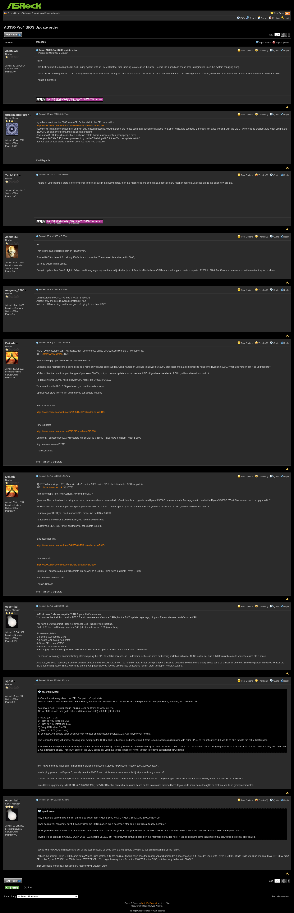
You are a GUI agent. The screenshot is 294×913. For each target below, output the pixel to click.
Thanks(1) (261, 237)
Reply (286, 50)
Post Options (245, 50)
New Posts (279, 13)
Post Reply (12, 34)
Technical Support (30, 13)
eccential (12, 606)
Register (276, 18)
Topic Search (263, 42)
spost (10, 681)
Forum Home (13, 13)
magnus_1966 (15, 290)
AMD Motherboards (50, 13)
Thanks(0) (261, 50)
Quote (276, 50)
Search (253, 18)
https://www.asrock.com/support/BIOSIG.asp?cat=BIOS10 (65, 431)
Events (262, 18)
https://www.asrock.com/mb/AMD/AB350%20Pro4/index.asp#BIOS (70, 412)
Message (41, 42)
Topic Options (280, 42)
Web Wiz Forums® (149, 903)
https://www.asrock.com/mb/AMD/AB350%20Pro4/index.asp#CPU (70, 125)
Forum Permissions (281, 896)
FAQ (243, 18)
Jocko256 (13, 236)
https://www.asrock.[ (53, 354)
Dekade (11, 343)
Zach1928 (13, 50)
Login (287, 18)
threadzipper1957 (18, 114)
